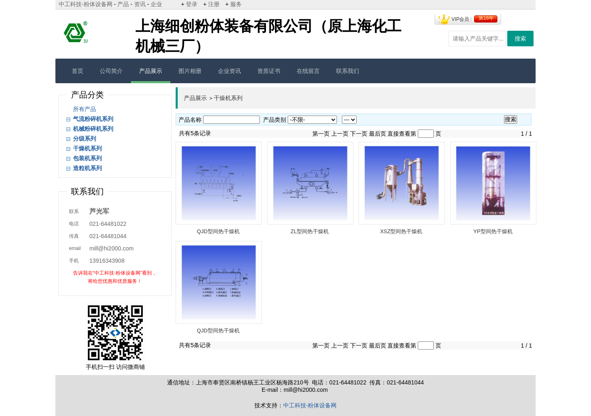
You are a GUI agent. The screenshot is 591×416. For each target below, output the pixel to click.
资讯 (140, 4)
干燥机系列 (228, 98)
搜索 (520, 38)
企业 (156, 4)
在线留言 (308, 71)
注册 (214, 4)
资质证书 (268, 71)
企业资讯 (229, 71)
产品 (123, 4)
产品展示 (150, 71)
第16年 (486, 18)
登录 (191, 4)
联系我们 (347, 71)
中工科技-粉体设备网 (85, 4)
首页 (77, 71)
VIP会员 (460, 19)
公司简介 (111, 71)
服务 (236, 4)
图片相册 (190, 71)
